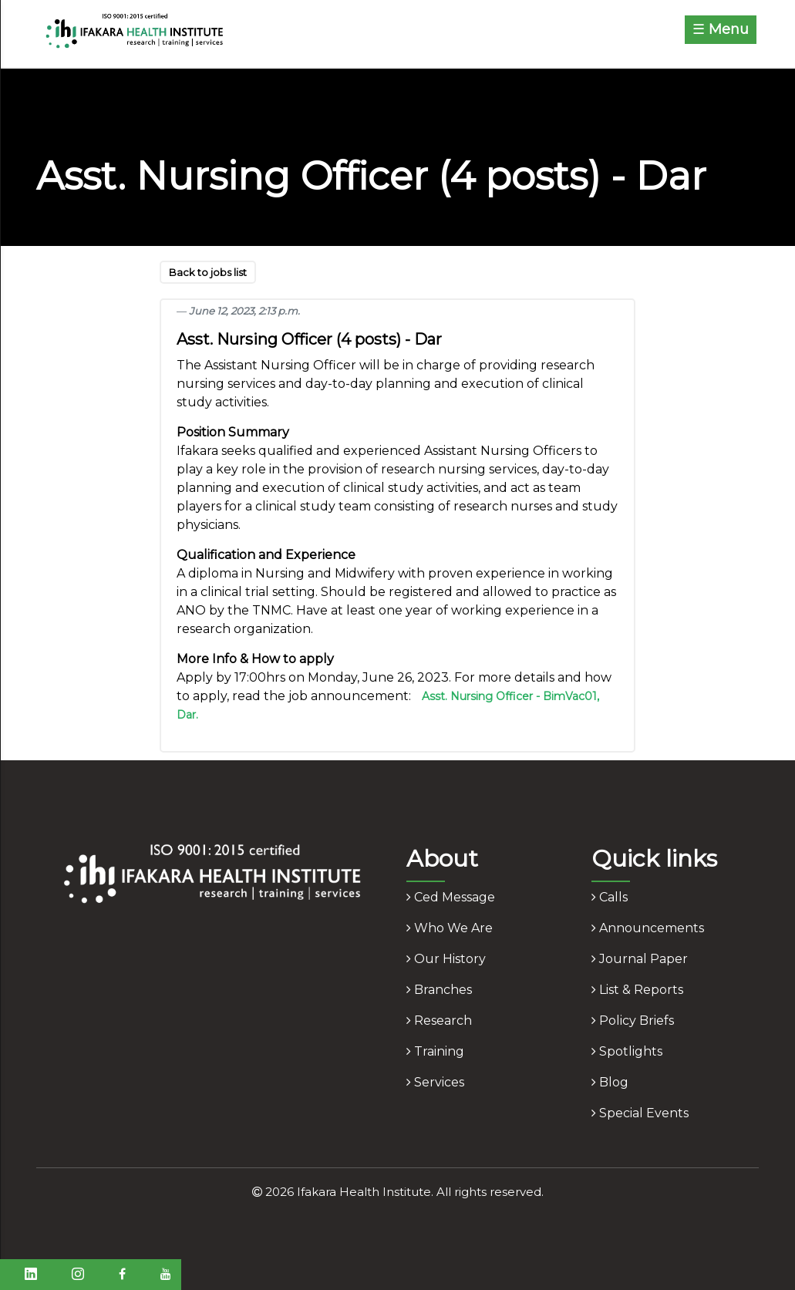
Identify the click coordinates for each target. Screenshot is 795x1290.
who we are (449, 928)
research (439, 1020)
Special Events (640, 1113)
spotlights (626, 1051)
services (435, 1082)
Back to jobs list (208, 272)
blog (609, 1082)
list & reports (637, 989)
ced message (450, 897)
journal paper (639, 959)
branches (439, 989)
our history (446, 959)
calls (609, 897)
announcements (647, 928)
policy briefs (632, 1020)
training (435, 1051)
